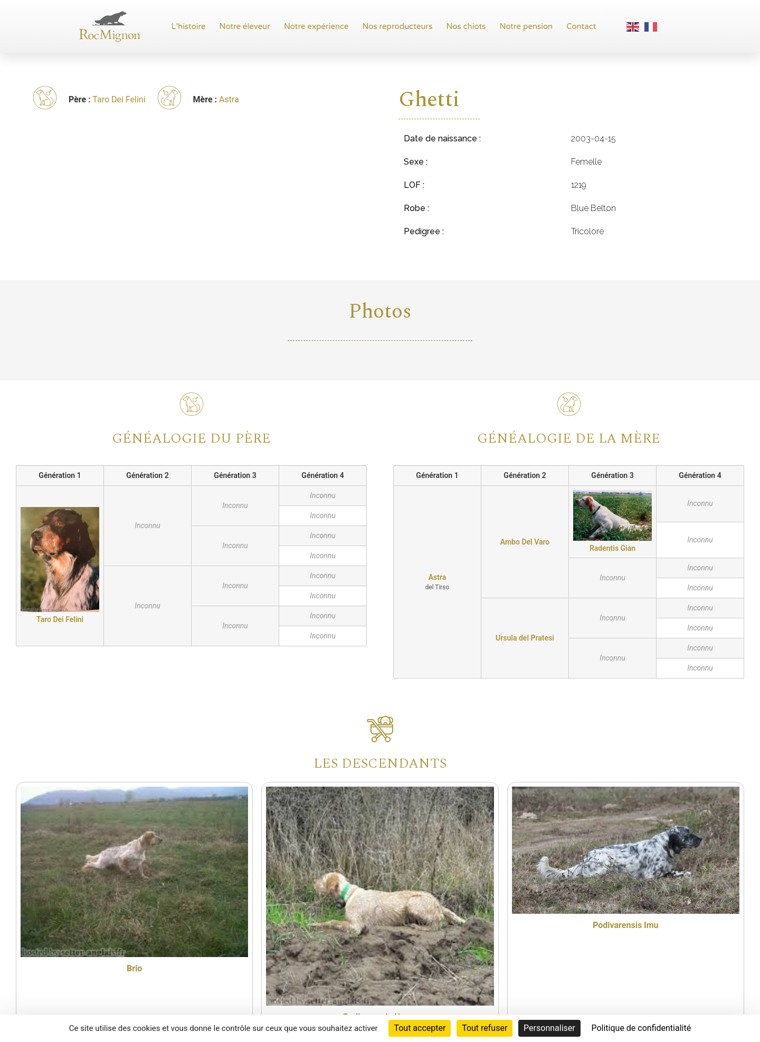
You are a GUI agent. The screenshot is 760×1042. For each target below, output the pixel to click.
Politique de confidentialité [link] (641, 1028)
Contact (581, 26)
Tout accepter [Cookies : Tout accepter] (419, 1028)
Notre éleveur (245, 26)
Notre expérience (316, 26)
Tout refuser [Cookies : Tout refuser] (484, 1028)
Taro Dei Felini (118, 99)
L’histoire (189, 26)
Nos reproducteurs (398, 26)
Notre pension (526, 26)
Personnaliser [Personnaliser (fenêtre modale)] (549, 1028)
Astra (229, 99)
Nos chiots (466, 26)
